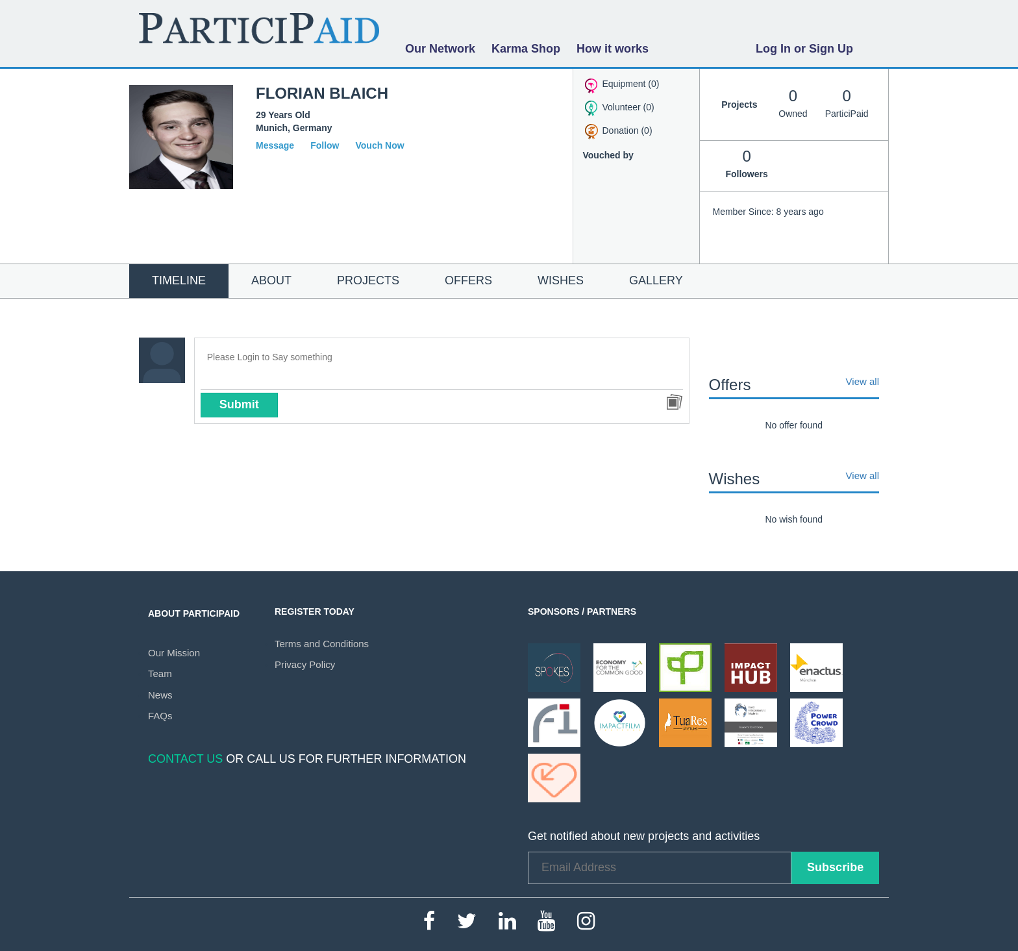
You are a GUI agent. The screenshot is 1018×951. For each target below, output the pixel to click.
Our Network (440, 49)
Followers (747, 162)
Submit (239, 404)
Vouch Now (379, 145)
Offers (468, 280)
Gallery (656, 280)
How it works (613, 49)
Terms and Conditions (322, 643)
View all (862, 382)
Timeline (179, 280)
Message (275, 145)
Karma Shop (525, 49)
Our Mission (174, 652)
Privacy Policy (305, 664)
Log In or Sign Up (804, 49)
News (160, 694)
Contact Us (185, 758)
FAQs (160, 715)
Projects (368, 280)
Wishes (561, 280)
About (271, 280)
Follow (324, 145)
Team (160, 673)
